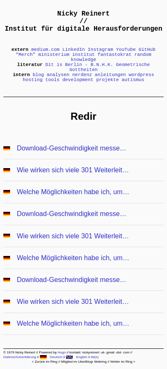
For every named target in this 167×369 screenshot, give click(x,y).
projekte (107, 79)
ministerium (53, 54)
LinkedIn (73, 49)
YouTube (126, 49)
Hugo (62, 352)
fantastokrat (115, 54)
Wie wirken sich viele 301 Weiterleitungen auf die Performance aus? (73, 170)
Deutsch (51, 357)
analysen (58, 74)
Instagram (100, 49)
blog (38, 74)
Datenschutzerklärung (19, 357)
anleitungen (110, 74)
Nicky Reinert (83, 14)
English (76, 357)
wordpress (141, 74)
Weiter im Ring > (122, 362)
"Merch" (25, 54)
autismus (133, 79)
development (77, 79)
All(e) (95, 357)
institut (83, 54)
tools (52, 79)
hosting (32, 79)
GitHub (146, 49)
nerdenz (82, 74)
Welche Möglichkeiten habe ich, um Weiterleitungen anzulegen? (73, 191)
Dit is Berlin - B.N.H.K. (79, 64)
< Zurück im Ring (44, 362)
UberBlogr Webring (92, 362)
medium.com (45, 49)
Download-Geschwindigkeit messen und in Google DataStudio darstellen (73, 148)
